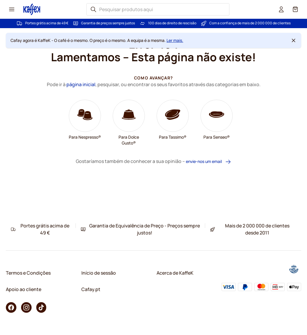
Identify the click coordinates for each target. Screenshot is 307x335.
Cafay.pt (90, 289)
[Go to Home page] (31, 9)
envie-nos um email (208, 162)
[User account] (281, 9)
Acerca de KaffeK (175, 273)
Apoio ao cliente (23, 289)
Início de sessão (98, 273)
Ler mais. (175, 40)
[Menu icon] (12, 9)
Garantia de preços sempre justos (108, 23)
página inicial (80, 84)
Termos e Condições (28, 273)
